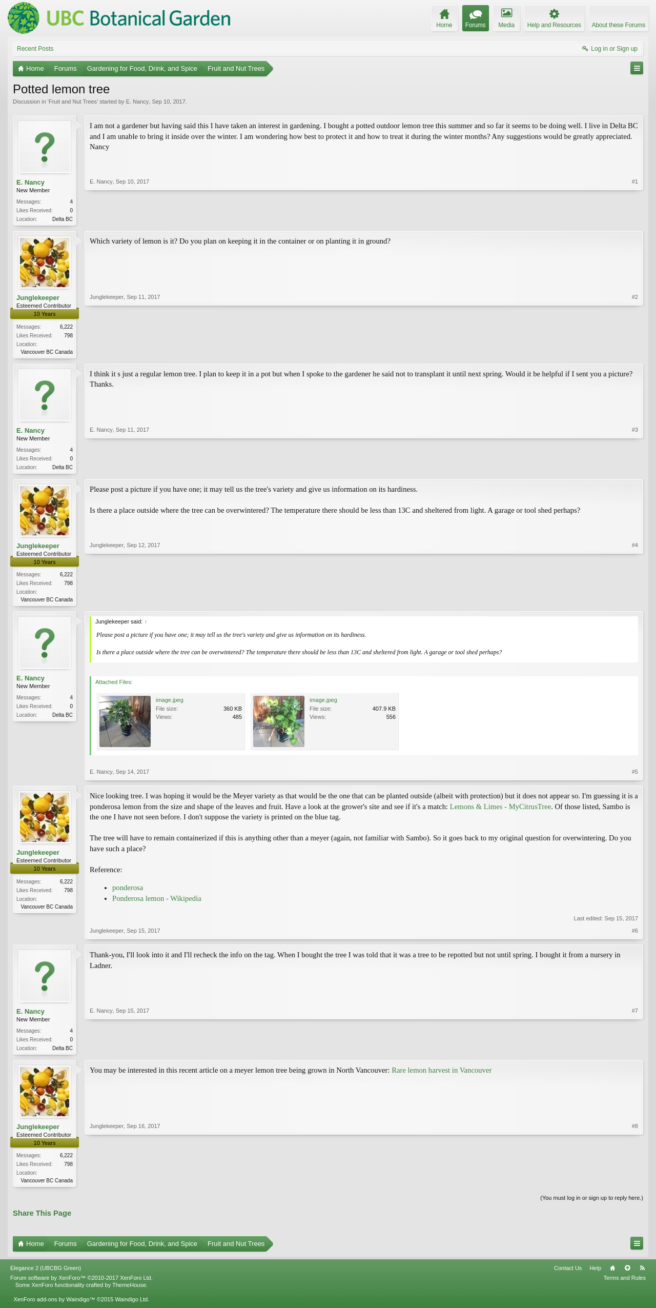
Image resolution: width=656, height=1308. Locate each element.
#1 (635, 218)
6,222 (66, 328)
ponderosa (127, 892)
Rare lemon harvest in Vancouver (441, 1075)
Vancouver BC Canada (46, 353)
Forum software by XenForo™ (81, 1284)
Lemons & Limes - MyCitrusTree (500, 811)
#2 (635, 351)
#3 (635, 468)
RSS (642, 1274)
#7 (635, 1051)
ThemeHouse (129, 1291)
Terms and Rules (624, 1284)
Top (627, 1274)
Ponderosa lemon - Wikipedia (156, 902)
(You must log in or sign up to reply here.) (591, 1204)
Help (595, 1274)
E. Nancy (137, 101)
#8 (635, 1184)
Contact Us (568, 1274)
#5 (635, 776)
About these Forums (618, 25)
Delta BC (62, 219)
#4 (635, 601)
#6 (635, 935)
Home (612, 1274)
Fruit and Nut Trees (73, 101)
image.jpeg (169, 704)
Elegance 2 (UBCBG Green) (45, 1274)
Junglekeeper (37, 299)
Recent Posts (35, 48)
